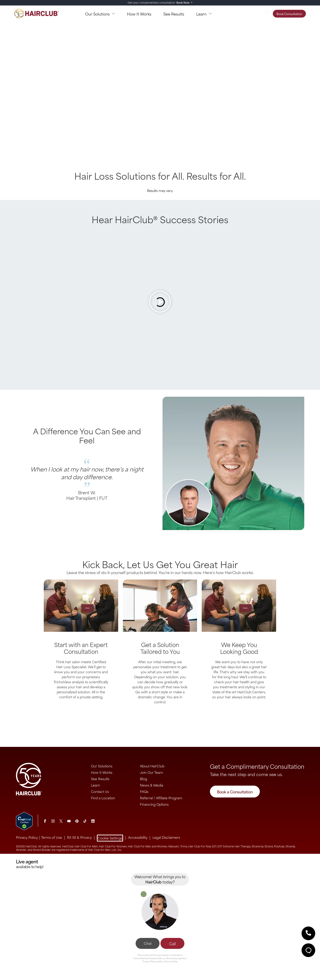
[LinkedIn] (93, 821)
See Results (100, 778)
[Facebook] (45, 821)
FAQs (144, 791)
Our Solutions (101, 766)
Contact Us (100, 791)
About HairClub (152, 766)
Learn (95, 785)
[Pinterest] (77, 821)
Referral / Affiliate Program (161, 797)
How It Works (101, 772)
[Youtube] (69, 821)
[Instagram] (53, 821)
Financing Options (154, 804)
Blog (143, 778)
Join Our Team (151, 772)
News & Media (151, 785)
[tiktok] (85, 821)
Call (172, 943)
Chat (148, 943)
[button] (308, 933)
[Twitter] (61, 821)
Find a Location (103, 797)
